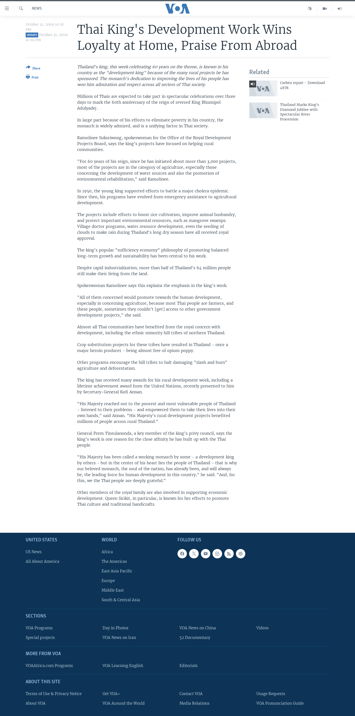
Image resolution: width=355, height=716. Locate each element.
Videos (262, 628)
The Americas (114, 561)
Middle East (113, 590)
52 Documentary (194, 637)
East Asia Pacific (117, 571)
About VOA (36, 703)
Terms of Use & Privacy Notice (54, 693)
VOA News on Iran (119, 637)
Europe (108, 580)
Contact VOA (191, 693)
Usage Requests (270, 693)
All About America (42, 561)
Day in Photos (115, 628)
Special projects (40, 637)
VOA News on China (197, 628)
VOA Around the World (124, 703)
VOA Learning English (123, 665)
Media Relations (194, 703)
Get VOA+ (111, 693)
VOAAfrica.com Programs (49, 665)
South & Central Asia (121, 600)
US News (34, 551)
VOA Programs (39, 628)
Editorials (188, 665)
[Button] (33, 69)
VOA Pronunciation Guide (280, 703)
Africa (107, 551)
